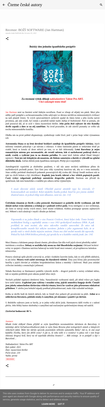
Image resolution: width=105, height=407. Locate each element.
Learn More (48, 404)
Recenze (10, 359)
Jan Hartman (11, 112)
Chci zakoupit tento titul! (52, 101)
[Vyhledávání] (101, 5)
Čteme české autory (25, 4)
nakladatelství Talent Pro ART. (66, 98)
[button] (7, 39)
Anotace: (9, 321)
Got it (61, 404)
